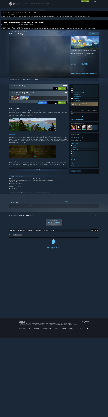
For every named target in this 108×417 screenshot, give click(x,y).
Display (52, 232)
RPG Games (16, 33)
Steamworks (36, 407)
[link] (52, 104)
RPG (82, 137)
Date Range (38, 232)
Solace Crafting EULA (75, 106)
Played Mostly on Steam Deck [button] (54, 236)
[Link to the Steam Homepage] (15, 5)
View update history (75, 159)
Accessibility (51, 403)
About (40, 4)
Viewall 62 (95, 129)
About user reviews (87, 217)
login (91, 1)
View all (66, 203)
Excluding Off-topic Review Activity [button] (32, 236)
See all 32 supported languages (76, 121)
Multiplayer (92, 75)
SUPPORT (46, 4)
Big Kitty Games (84, 65)
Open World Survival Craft (80, 75)
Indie (80, 137)
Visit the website (75, 145)
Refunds (70, 403)
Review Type (12, 232)
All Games (11, 33)
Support (56, 407)
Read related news (75, 161)
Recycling (64, 407)
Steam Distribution (47, 407)
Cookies (75, 403)
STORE (26, 4)
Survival (72, 75)
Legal (46, 403)
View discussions (74, 163)
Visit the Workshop (75, 165)
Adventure (76, 137)
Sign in (11, 81)
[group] (54, 237)
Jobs (29, 407)
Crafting (87, 75)
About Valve (22, 407)
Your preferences (95, 217)
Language (30, 232)
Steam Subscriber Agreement (61, 403)
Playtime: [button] (43, 236)
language (95, 1)
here (33, 207)
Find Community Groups (76, 167)
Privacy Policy (40, 403)
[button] (84, 105)
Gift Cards (71, 407)
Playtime (46, 232)
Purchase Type (21, 232)
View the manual (75, 157)
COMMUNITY (33, 4)
